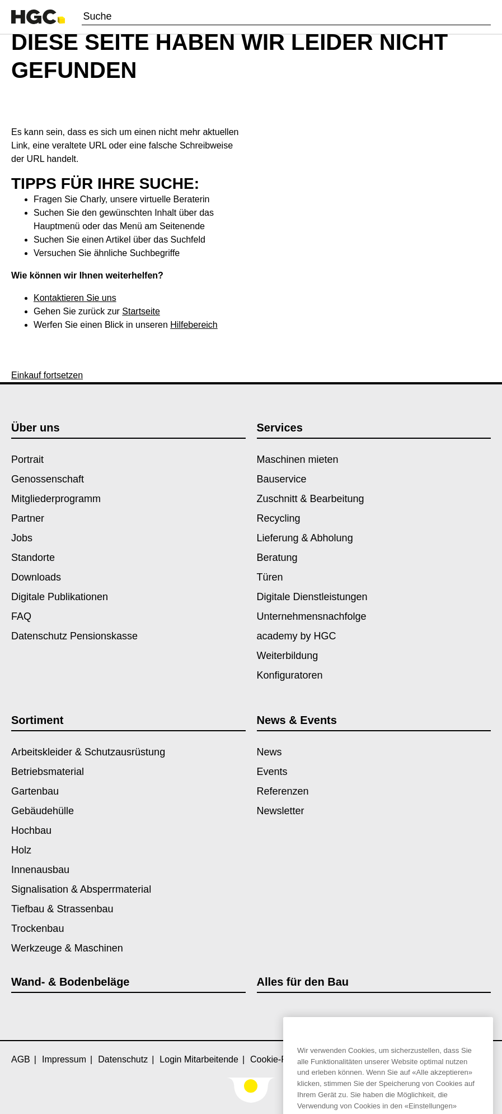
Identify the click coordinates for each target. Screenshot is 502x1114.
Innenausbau (40, 869)
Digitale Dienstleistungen (312, 596)
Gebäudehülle (42, 810)
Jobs (21, 538)
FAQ (21, 616)
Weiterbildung (287, 655)
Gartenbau (35, 791)
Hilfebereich (193, 324)
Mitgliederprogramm (56, 498)
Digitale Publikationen (59, 596)
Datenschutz (123, 1059)
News (269, 752)
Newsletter (280, 810)
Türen (270, 577)
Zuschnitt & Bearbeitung (310, 498)
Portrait (27, 459)
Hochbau (31, 830)
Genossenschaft (47, 479)
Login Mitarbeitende (198, 1059)
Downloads (36, 577)
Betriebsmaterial (47, 771)
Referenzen (283, 791)
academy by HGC (296, 636)
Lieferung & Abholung (305, 538)
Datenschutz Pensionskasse (74, 636)
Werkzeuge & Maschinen (67, 948)
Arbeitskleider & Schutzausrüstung (88, 752)
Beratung (277, 557)
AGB (20, 1059)
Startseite (141, 311)
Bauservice (282, 479)
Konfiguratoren (290, 675)
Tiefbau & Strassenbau (62, 909)
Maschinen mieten (298, 459)
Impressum (64, 1059)
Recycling (279, 518)
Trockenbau (37, 928)
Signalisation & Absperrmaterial (81, 889)
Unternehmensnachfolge (312, 616)
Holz (21, 850)
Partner (27, 518)
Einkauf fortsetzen (47, 375)
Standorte (33, 557)
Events (272, 771)
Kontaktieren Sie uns (75, 298)
